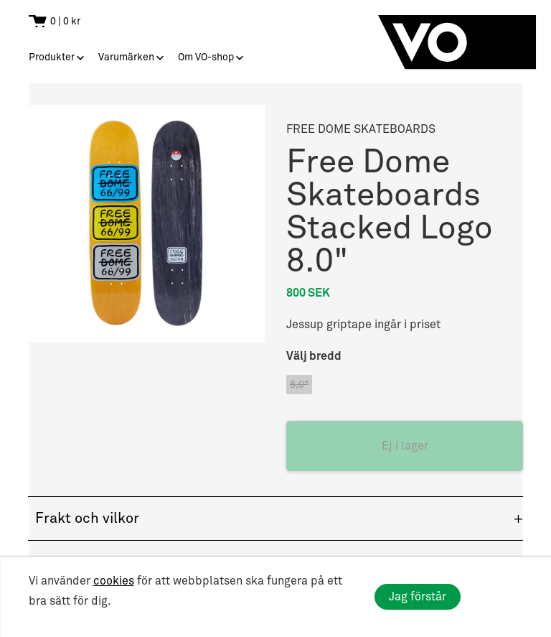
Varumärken (126, 57)
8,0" (299, 384)
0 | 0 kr (65, 21)
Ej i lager (405, 446)
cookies (113, 581)
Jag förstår (417, 597)
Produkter (52, 57)
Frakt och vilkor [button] (87, 518)
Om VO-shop (206, 57)
